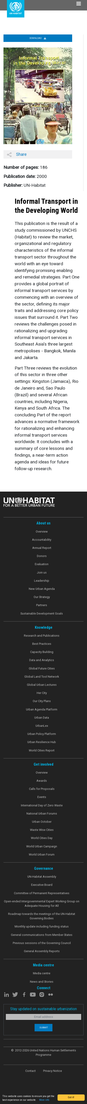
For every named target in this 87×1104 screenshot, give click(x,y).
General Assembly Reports (42, 951)
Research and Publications (41, 635)
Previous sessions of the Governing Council (42, 943)
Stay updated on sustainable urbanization (43, 1009)
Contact (30, 1071)
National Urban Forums (41, 813)
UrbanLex (41, 725)
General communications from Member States (41, 935)
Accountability (41, 539)
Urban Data (41, 717)
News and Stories (41, 981)
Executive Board (41, 885)
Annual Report (41, 548)
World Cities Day (41, 838)
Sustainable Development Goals (41, 613)
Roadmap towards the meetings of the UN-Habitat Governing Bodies (41, 916)
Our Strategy (42, 597)
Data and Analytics (41, 660)
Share (17, 154)
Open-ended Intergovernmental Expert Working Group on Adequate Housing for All (41, 903)
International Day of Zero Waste (42, 805)
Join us (42, 572)
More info (44, 1100)
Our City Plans (42, 701)
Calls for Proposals (42, 789)
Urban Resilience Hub (41, 742)
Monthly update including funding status (42, 926)
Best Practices (41, 643)
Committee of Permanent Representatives (41, 893)
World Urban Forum (42, 854)
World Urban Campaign (41, 846)
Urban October (42, 821)
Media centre (41, 973)
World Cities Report (42, 750)
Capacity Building (41, 652)
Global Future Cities (42, 668)
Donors (42, 556)
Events (41, 797)
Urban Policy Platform (41, 734)
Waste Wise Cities (42, 830)
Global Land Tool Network (41, 676)
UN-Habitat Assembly (41, 876)
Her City (42, 693)
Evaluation (41, 564)
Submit (43, 1027)
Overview (42, 531)
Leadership (41, 580)
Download (37, 38)
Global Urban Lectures (42, 684)
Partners (41, 605)
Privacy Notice (52, 1071)
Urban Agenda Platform (41, 709)
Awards (41, 780)
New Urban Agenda (42, 589)
